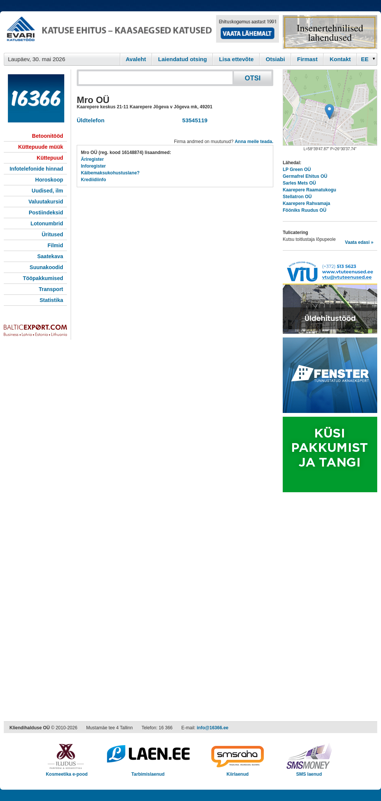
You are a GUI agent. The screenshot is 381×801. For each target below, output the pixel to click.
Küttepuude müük (40, 147)
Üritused (52, 234)
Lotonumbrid (47, 223)
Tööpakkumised (43, 278)
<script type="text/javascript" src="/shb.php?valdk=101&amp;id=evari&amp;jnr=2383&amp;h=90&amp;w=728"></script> (141, 32)
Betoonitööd (47, 136)
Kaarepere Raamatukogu (309, 190)
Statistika (51, 300)
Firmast (307, 59)
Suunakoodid (46, 267)
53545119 (193, 120)
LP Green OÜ (297, 169)
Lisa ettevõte (236, 59)
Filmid (55, 245)
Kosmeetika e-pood (67, 772)
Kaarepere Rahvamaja (306, 203)
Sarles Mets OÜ (299, 183)
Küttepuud (50, 158)
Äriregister (92, 159)
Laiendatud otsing (182, 59)
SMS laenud (309, 772)
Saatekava (50, 256)
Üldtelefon (90, 120)
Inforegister (93, 166)
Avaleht (136, 59)
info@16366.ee (213, 727)
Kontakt (340, 59)
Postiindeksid (46, 212)
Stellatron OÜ (297, 196)
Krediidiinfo (93, 179)
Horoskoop (49, 180)
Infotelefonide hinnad (36, 169)
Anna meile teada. (254, 141)
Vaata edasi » (359, 242)
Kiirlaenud (237, 772)
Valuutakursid (45, 202)
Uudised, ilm (47, 191)
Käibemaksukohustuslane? (110, 173)
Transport (51, 289)
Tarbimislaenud (148, 772)
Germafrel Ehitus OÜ (305, 176)
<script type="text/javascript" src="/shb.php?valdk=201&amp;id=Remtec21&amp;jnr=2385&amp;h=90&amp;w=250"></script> (330, 32)
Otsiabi (275, 59)
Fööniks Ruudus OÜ (304, 210)
